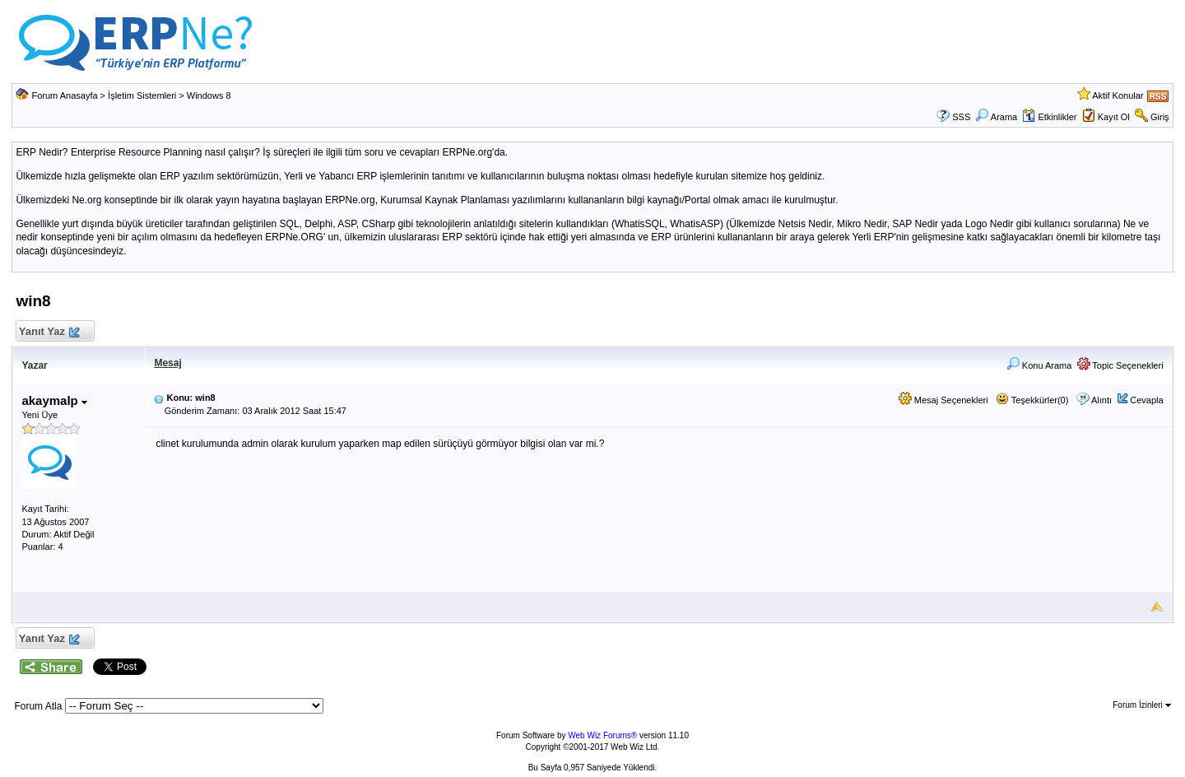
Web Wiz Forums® (602, 735)
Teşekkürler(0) (1032, 400)
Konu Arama (1039, 365)
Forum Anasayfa (64, 95)
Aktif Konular (1117, 95)
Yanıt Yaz (48, 332)
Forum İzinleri (1141, 705)
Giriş (1159, 117)
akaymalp (54, 400)
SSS (961, 117)
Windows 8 (209, 95)
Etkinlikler (1049, 117)
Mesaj (167, 363)
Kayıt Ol (1114, 117)
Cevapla (1146, 400)
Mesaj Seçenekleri (943, 400)
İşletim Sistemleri (142, 95)
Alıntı (1101, 400)
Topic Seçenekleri (1120, 365)
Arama (996, 117)
